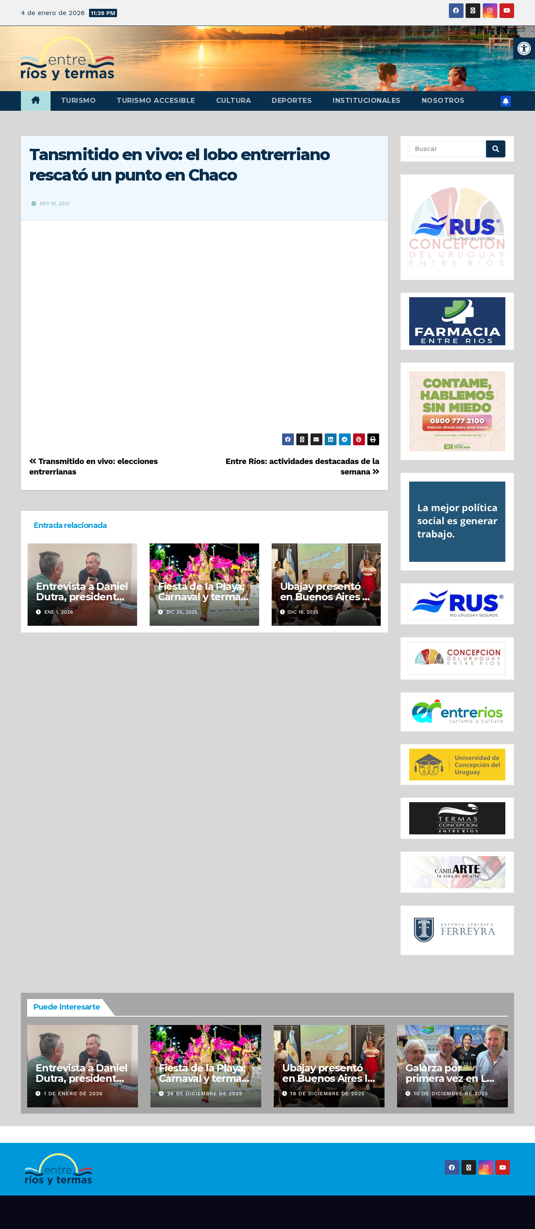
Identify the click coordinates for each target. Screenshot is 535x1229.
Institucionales (367, 101)
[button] (524, 48)
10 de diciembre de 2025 (451, 1093)
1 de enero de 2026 (73, 1093)
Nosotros (443, 101)
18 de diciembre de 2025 (327, 1093)
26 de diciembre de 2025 (204, 1093)
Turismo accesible (156, 101)
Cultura (233, 101)
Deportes (292, 101)
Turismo (78, 101)
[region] (457, 227)
